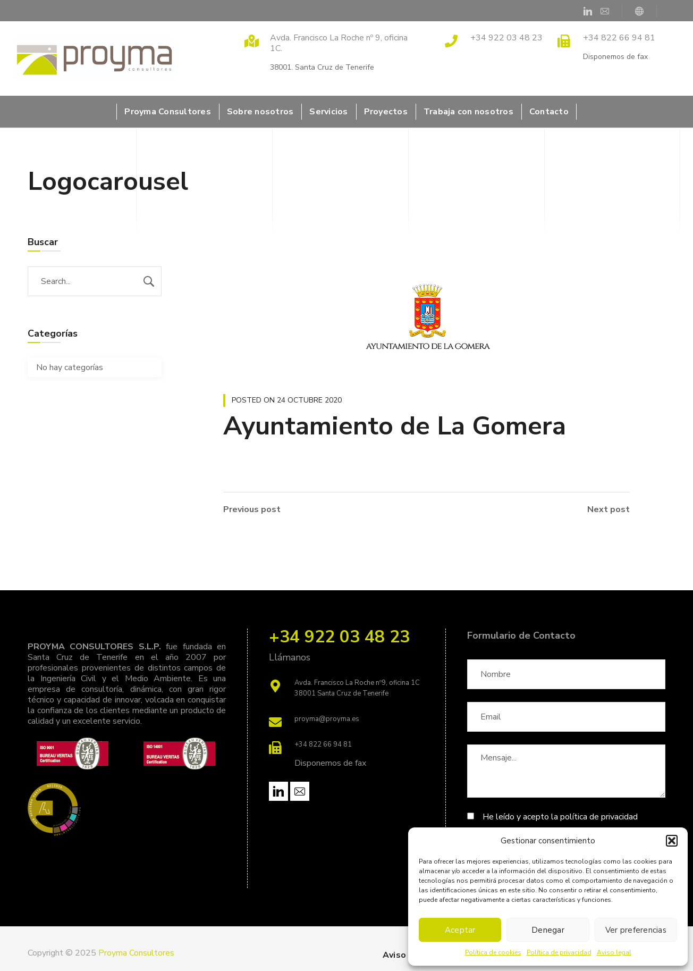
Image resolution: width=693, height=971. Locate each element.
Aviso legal (614, 952)
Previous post (252, 509)
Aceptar (460, 930)
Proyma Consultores (136, 953)
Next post (608, 509)
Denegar (547, 930)
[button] (671, 840)
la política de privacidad (594, 817)
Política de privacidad (559, 952)
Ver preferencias (635, 930)
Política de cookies (493, 952)
